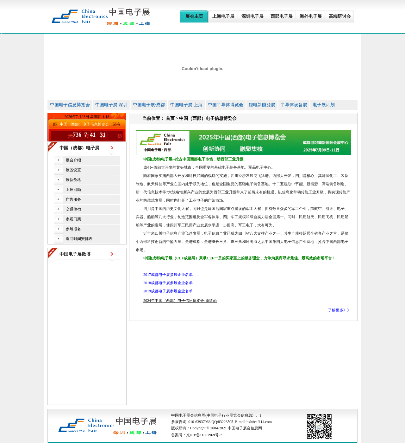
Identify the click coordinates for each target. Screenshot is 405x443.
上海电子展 (223, 16)
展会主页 (194, 16)
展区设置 (73, 170)
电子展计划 (324, 104)
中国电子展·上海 (186, 104)
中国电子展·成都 (149, 104)
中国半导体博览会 (225, 104)
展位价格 (73, 180)
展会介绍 (73, 160)
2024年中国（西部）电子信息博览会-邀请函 (180, 300)
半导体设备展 (294, 104)
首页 (170, 118)
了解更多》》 (339, 310)
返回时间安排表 (79, 239)
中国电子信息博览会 (70, 104)
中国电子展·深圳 (111, 104)
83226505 (225, 422)
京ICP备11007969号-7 (204, 435)
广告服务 (73, 199)
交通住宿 (73, 209)
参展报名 (73, 229)
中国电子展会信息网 (188, 415)
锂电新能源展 (262, 104)
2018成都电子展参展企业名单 (168, 283)
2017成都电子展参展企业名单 (168, 274)
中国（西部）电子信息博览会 (208, 118)
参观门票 (73, 219)
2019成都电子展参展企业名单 (168, 291)
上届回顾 (73, 189)
